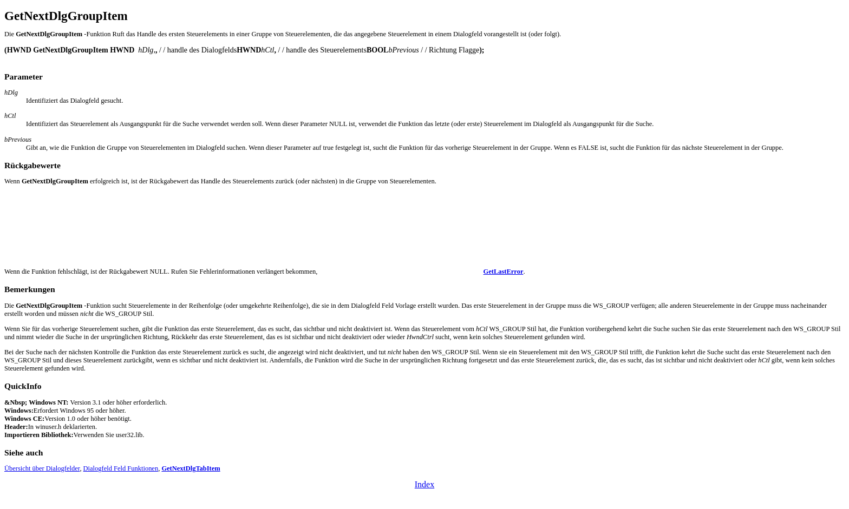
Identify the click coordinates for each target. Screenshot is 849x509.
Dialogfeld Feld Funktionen (121, 468)
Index (424, 484)
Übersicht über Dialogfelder (42, 468)
